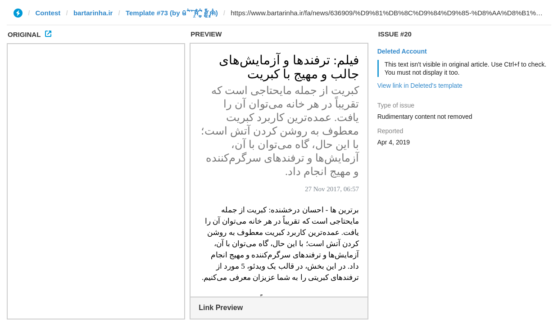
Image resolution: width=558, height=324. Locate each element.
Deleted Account (402, 51)
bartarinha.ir (93, 13)
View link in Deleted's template (420, 85)
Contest (48, 13)
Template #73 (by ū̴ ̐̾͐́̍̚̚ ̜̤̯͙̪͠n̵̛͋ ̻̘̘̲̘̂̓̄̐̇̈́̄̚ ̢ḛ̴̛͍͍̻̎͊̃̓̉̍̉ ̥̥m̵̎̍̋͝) (172, 13)
